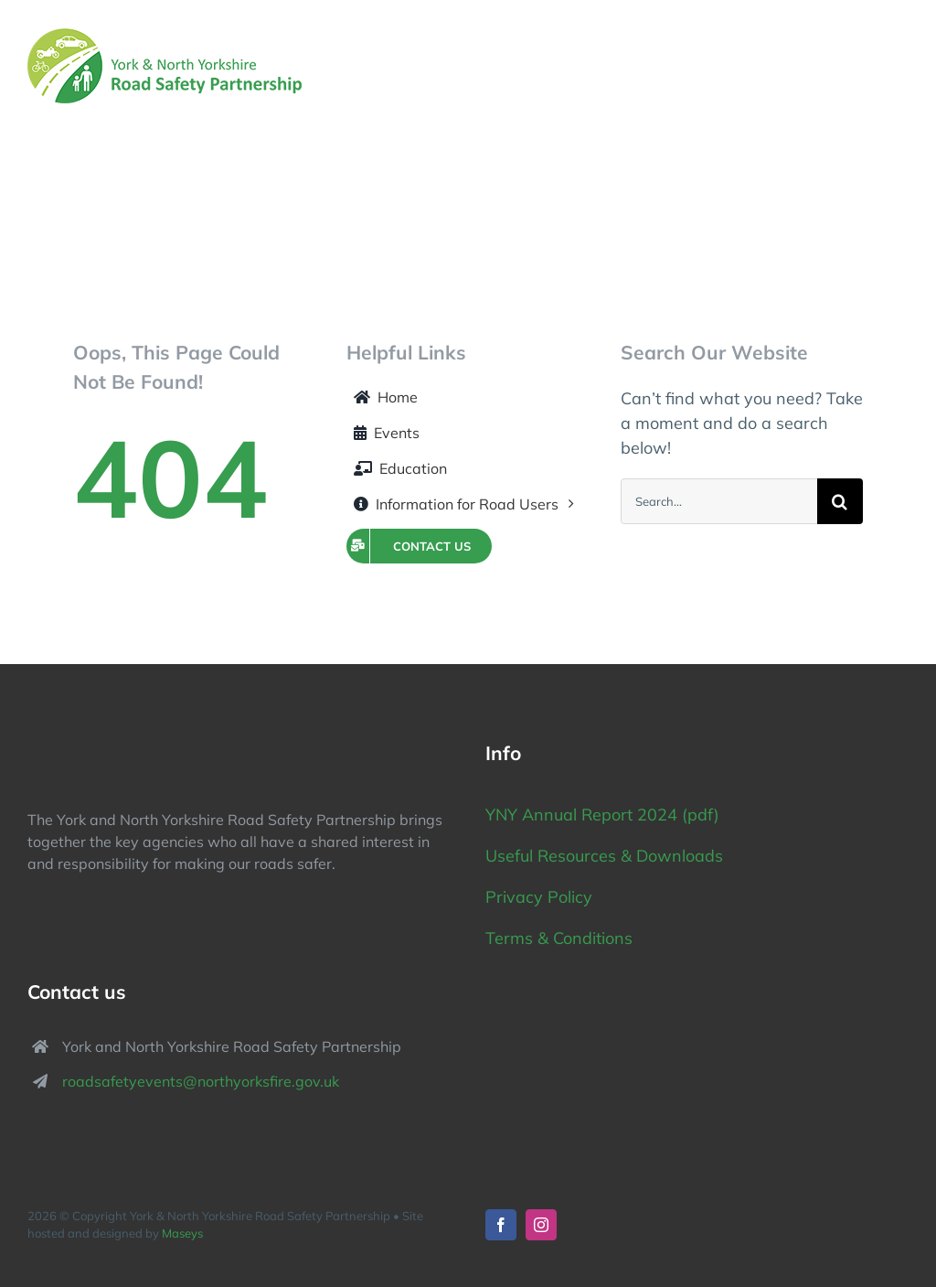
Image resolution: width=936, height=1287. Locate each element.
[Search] (840, 501)
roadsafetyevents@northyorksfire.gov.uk (200, 1081)
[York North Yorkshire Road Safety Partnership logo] (128, 735)
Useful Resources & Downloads (604, 855)
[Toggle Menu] (897, 66)
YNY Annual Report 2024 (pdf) (602, 814)
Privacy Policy (541, 896)
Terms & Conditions (559, 938)
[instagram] (541, 1224)
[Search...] (719, 501)
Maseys (182, 1233)
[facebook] (500, 1224)
